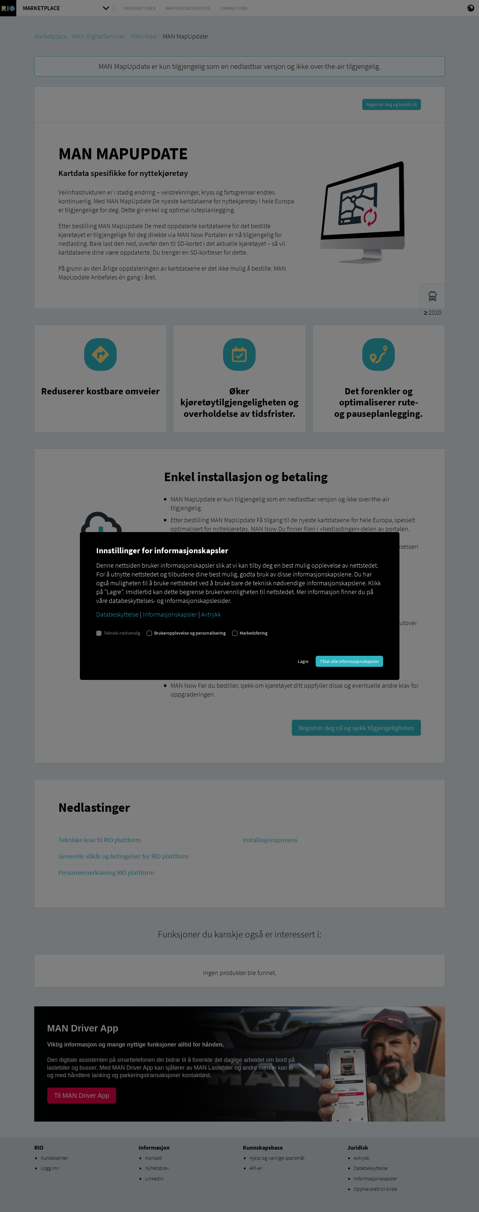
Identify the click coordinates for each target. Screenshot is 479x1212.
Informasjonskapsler (170, 614)
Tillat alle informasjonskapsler (349, 661)
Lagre (303, 661)
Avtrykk (211, 614)
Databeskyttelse (117, 614)
